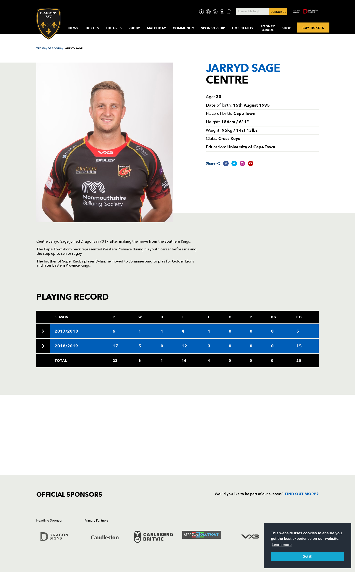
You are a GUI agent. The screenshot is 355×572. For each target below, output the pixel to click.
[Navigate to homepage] (48, 23)
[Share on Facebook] (226, 163)
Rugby (134, 28)
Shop (286, 28)
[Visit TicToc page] (229, 11)
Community (183, 28)
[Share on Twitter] (234, 163)
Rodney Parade (267, 28)
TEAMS (40, 48)
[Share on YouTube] (250, 163)
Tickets (92, 28)
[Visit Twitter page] (215, 11)
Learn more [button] (281, 545)
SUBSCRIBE (278, 11)
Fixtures (114, 28)
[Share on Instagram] (242, 163)
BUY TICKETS (313, 27)
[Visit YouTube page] (222, 11)
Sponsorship (213, 28)
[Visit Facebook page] (201, 11)
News (73, 28)
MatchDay (156, 28)
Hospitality (243, 28)
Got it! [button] (307, 556)
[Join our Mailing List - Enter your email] (261, 11)
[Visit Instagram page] (208, 11)
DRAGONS (54, 48)
